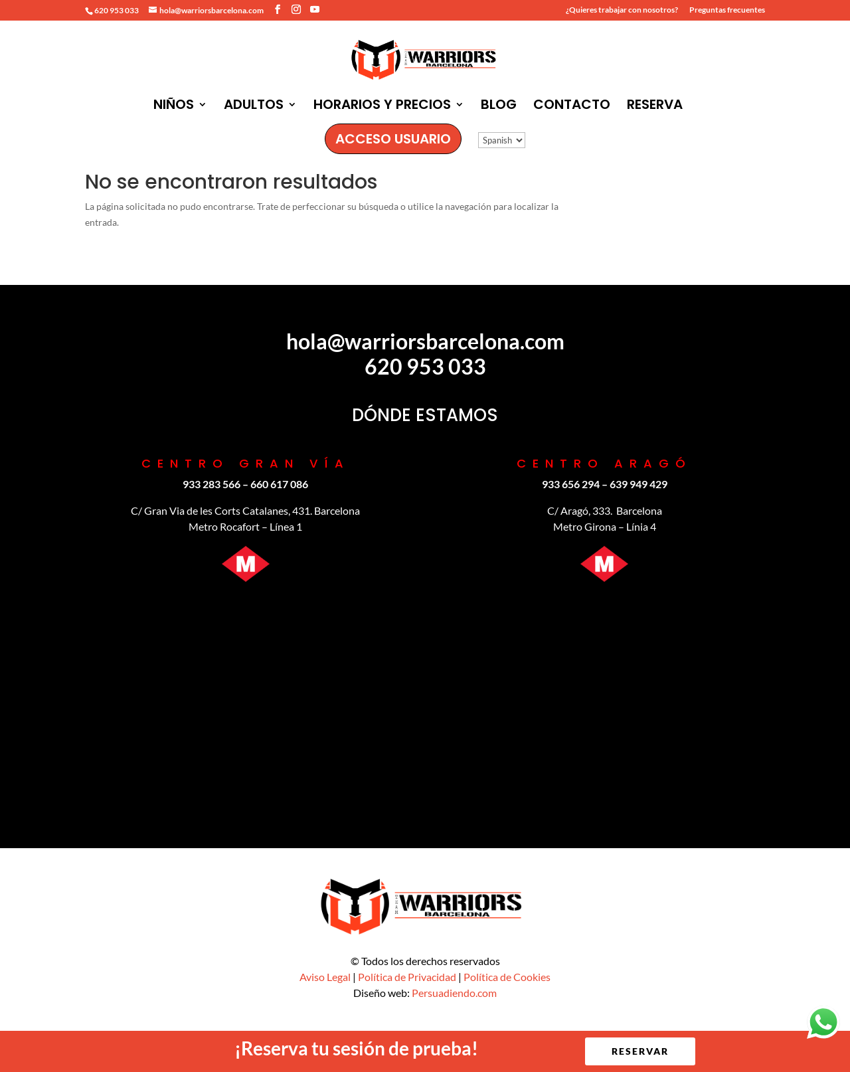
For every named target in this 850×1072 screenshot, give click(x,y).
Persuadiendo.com (454, 992)
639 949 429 (638, 484)
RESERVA (655, 107)
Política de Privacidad (407, 976)
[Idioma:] (501, 140)
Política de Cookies (507, 976)
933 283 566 (211, 484)
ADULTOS (254, 107)
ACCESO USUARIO (393, 139)
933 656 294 (571, 484)
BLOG (499, 107)
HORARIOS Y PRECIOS (382, 107)
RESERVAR (640, 1051)
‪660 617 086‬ (279, 484)
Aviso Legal (325, 976)
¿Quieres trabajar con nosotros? (622, 10)
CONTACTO (571, 107)
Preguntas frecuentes (727, 10)
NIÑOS (173, 107)
